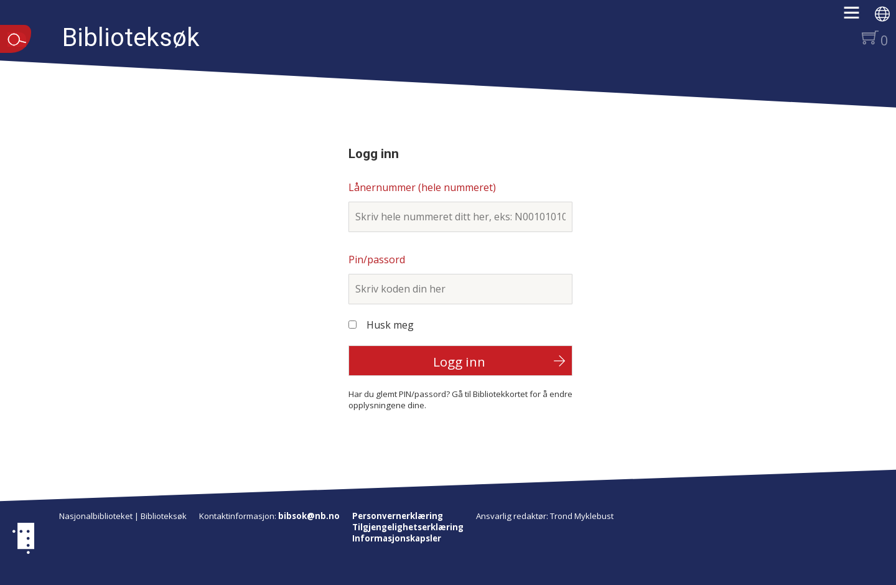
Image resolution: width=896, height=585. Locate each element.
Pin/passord (376, 259)
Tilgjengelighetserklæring (408, 527)
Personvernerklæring (397, 516)
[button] (857, 17)
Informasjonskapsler (396, 538)
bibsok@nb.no (309, 516)
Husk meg (390, 325)
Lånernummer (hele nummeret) (422, 187)
